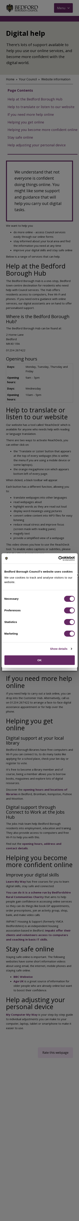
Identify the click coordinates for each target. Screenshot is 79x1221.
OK (39, 660)
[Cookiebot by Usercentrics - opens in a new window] (58, 558)
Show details (59, 648)
